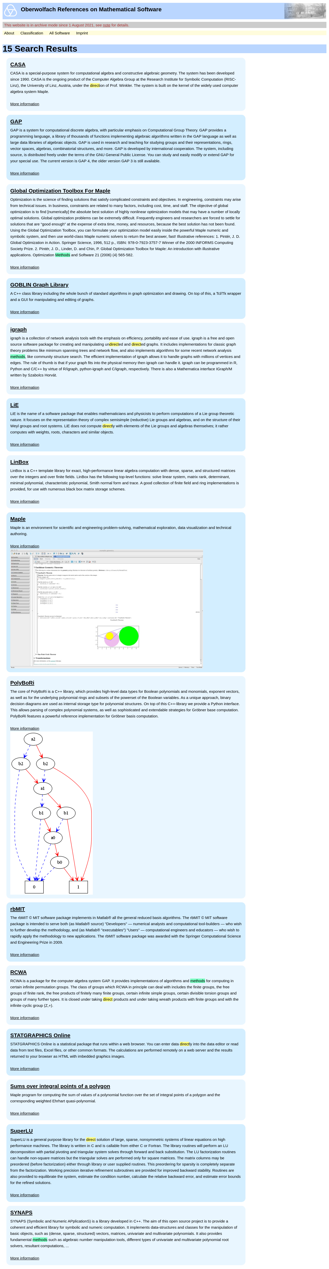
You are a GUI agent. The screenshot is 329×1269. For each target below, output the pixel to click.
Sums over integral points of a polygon (60, 1086)
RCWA (18, 972)
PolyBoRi (22, 683)
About (9, 33)
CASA (18, 64)
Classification (31, 33)
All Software (59, 33)
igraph (18, 329)
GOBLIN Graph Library (39, 285)
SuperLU (21, 1131)
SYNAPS (21, 1212)
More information (24, 104)
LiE (14, 405)
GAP (16, 121)
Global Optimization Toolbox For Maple (60, 191)
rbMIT (17, 909)
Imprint (82, 33)
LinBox (19, 462)
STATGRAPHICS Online (40, 1035)
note (106, 25)
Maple (18, 519)
